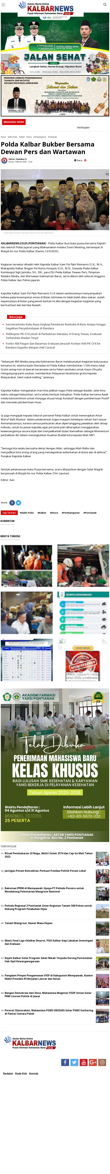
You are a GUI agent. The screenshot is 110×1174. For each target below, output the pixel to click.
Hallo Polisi (12, 137)
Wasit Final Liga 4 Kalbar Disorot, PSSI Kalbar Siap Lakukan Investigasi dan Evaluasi (49, 942)
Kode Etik (21, 1073)
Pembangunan (40, 137)
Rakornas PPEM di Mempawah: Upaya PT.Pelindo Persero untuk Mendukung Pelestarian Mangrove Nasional (44, 889)
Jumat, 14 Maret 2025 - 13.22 (20, 162)
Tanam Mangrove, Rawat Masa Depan (28, 923)
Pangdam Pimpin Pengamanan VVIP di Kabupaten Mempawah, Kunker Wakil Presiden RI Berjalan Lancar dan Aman (49, 977)
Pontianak (52, 137)
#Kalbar (42, 512)
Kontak (33, 1073)
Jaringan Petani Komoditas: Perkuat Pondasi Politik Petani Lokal (45, 870)
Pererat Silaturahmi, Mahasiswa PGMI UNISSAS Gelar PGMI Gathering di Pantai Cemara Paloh (49, 1012)
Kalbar (22, 137)
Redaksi (8, 1073)
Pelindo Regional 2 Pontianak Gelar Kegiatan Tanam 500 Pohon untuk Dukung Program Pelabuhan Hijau (48, 907)
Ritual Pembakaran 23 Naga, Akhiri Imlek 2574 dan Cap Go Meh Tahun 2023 (49, 855)
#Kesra (54, 512)
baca (78, 160)
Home (3, 137)
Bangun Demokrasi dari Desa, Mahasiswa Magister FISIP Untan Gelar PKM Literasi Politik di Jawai (48, 994)
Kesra (29, 137)
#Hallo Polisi (27, 512)
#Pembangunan (71, 512)
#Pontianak (90, 512)
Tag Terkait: (9, 512)
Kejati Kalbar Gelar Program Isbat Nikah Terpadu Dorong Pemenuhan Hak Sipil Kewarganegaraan (48, 959)
